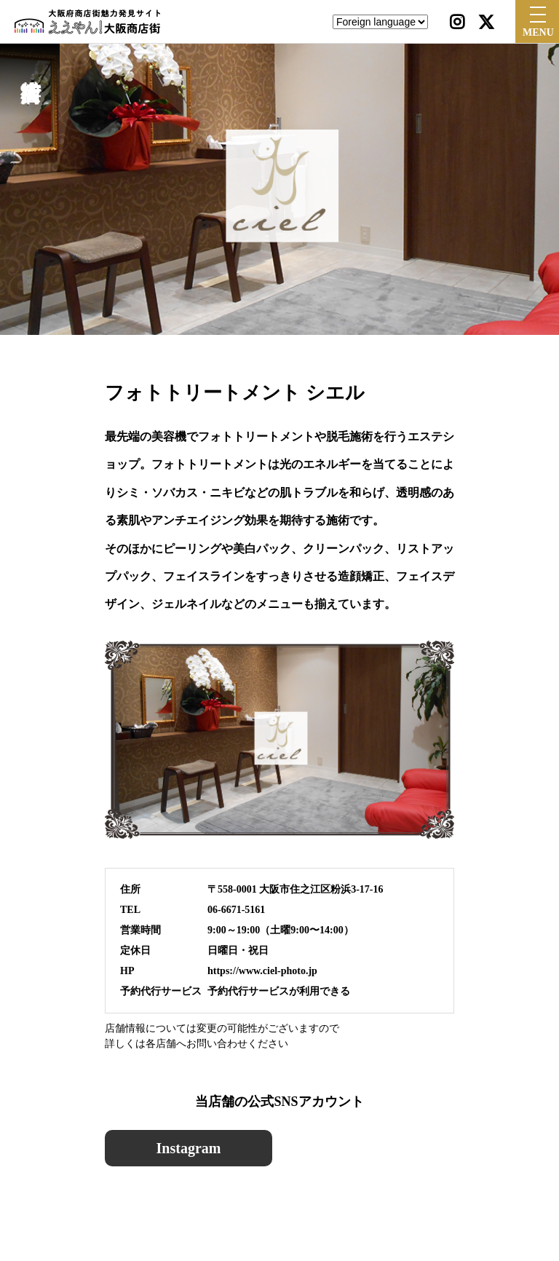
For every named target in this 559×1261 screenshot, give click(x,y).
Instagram (188, 1148)
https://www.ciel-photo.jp (262, 970)
